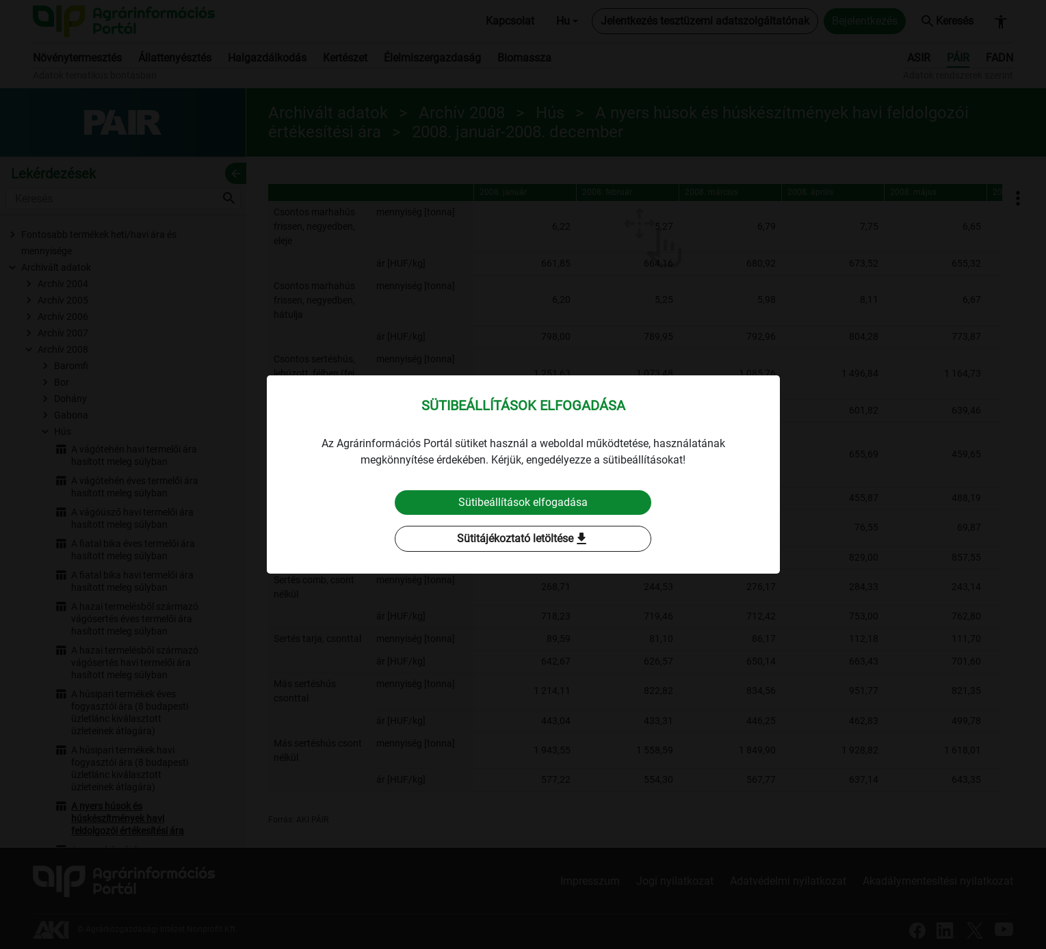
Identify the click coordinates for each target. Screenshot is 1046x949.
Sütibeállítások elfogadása (523, 502)
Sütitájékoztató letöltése (523, 539)
